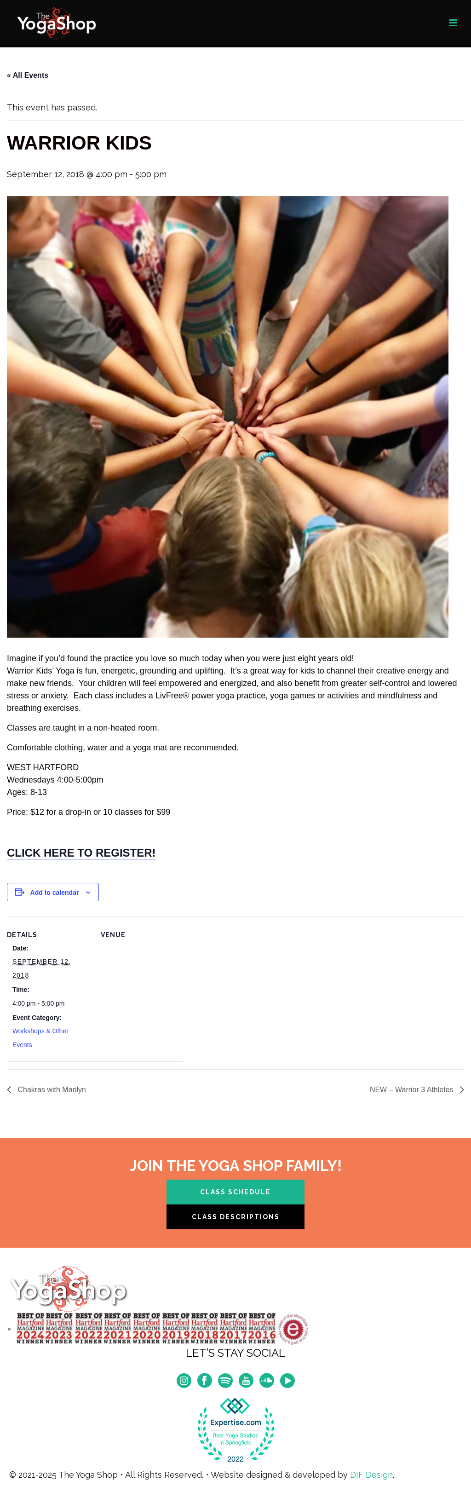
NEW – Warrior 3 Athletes (412, 1090)
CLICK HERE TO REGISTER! (81, 853)
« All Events (27, 75)
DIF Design (371, 1475)
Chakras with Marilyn (51, 1090)
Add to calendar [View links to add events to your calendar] (54, 892)
